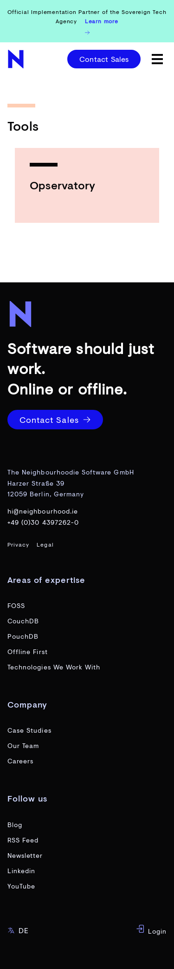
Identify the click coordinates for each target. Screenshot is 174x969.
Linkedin (21, 870)
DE (18, 930)
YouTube (21, 886)
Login (151, 930)
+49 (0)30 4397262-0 (43, 522)
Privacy (18, 544)
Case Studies (29, 730)
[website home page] (16, 59)
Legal (45, 544)
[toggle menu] (157, 59)
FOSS (16, 605)
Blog (14, 824)
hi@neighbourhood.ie (42, 511)
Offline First (27, 651)
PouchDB (23, 636)
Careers (20, 761)
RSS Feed (23, 840)
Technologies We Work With (53, 667)
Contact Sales (104, 58)
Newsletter (25, 855)
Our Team (23, 745)
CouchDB (23, 621)
